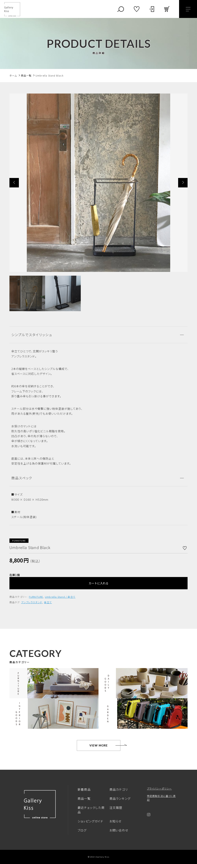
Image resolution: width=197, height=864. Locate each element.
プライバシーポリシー (159, 788)
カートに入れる (99, 583)
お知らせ (115, 821)
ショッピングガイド (90, 821)
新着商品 (84, 789)
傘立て (48, 602)
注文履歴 (115, 807)
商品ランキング (119, 798)
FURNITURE (36, 597)
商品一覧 (84, 798)
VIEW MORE (98, 745)
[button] (14, 182)
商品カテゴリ (118, 789)
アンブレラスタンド (31, 602)
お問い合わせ (118, 830)
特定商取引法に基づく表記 (161, 797)
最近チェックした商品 (91, 809)
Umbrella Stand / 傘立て (60, 597)
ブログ (82, 830)
